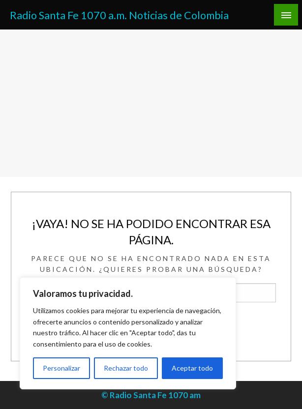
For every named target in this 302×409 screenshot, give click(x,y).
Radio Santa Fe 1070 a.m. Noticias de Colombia (119, 15)
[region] (128, 333)
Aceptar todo (192, 368)
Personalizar (61, 368)
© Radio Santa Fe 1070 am (151, 395)
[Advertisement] (151, 103)
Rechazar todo (126, 368)
